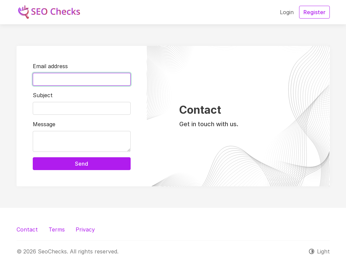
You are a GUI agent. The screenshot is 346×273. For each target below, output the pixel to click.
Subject (43, 95)
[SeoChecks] (48, 12)
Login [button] (287, 12)
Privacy (85, 229)
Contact (27, 229)
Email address (50, 66)
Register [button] (314, 12)
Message (44, 124)
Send (81, 163)
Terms (57, 229)
